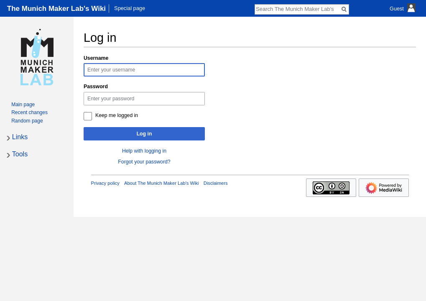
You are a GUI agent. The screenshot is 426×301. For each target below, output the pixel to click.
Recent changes (29, 112)
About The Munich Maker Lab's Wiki (161, 183)
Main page (23, 104)
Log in (144, 134)
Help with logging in (144, 151)
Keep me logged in (116, 115)
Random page (27, 121)
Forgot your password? (144, 162)
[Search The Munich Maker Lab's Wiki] (297, 9)
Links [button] (20, 136)
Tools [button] (20, 154)
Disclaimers (216, 183)
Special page (129, 8)
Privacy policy (105, 183)
